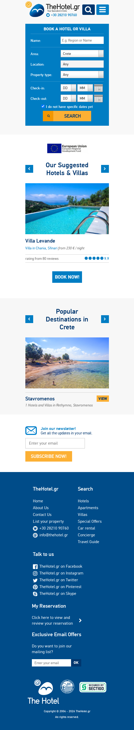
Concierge (86, 534)
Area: (35, 53)
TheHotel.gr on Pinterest (57, 586)
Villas (82, 514)
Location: (37, 64)
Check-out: (39, 98)
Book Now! (67, 277)
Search (72, 116)
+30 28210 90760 (64, 15)
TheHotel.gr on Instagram (58, 573)
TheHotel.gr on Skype (54, 593)
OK (76, 662)
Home (38, 500)
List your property (48, 521)
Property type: (41, 74)
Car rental (86, 528)
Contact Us (42, 514)
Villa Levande (40, 240)
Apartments (88, 507)
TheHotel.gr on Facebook (57, 566)
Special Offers (90, 521)
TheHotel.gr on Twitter (55, 579)
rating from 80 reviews (67, 258)
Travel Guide (88, 541)
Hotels (83, 500)
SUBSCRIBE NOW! (49, 456)
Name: (36, 40)
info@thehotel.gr (50, 534)
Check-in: (38, 88)
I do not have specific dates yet (69, 106)
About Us (41, 507)
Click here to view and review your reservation (52, 620)
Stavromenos (59, 401)
